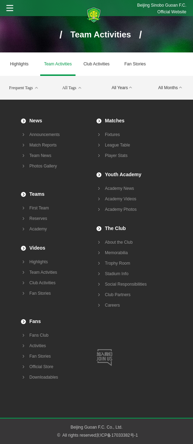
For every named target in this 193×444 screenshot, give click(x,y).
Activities (37, 345)
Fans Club (39, 335)
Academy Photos (121, 209)
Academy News (119, 188)
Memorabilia (116, 252)
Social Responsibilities (125, 284)
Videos (37, 248)
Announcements (44, 134)
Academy (38, 229)
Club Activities (97, 64)
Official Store (41, 366)
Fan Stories (135, 64)
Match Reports (43, 145)
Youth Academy (123, 174)
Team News (40, 155)
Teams (36, 194)
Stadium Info (116, 273)
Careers (112, 305)
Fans (35, 321)
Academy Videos (120, 198)
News (35, 120)
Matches (114, 120)
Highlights (19, 64)
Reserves (38, 218)
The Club (115, 228)
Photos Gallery (43, 166)
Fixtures (112, 134)
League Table (117, 145)
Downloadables (43, 377)
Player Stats (116, 155)
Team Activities (58, 64)
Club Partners (117, 294)
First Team (39, 208)
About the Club (119, 242)
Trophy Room (117, 263)
